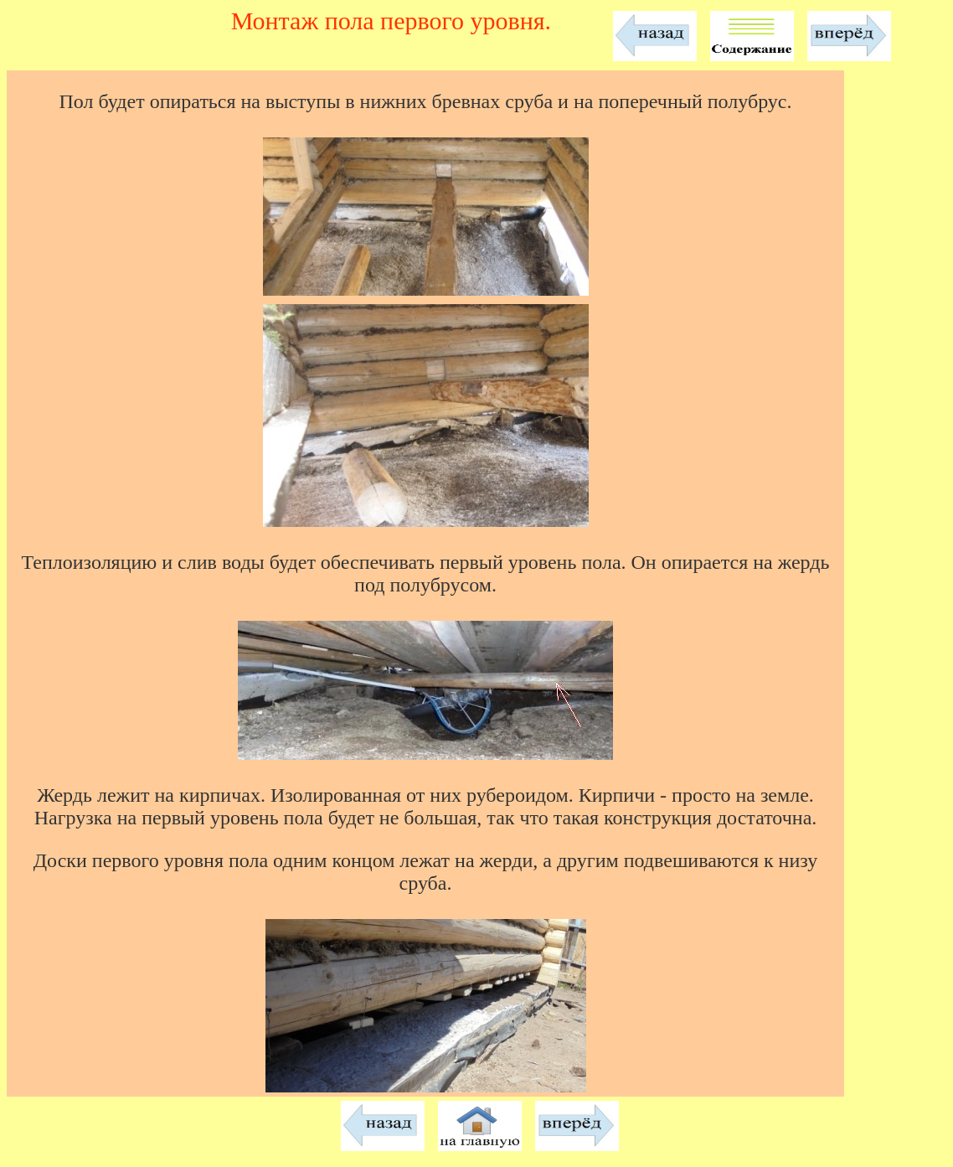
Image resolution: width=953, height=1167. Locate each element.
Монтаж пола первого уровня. (391, 20)
